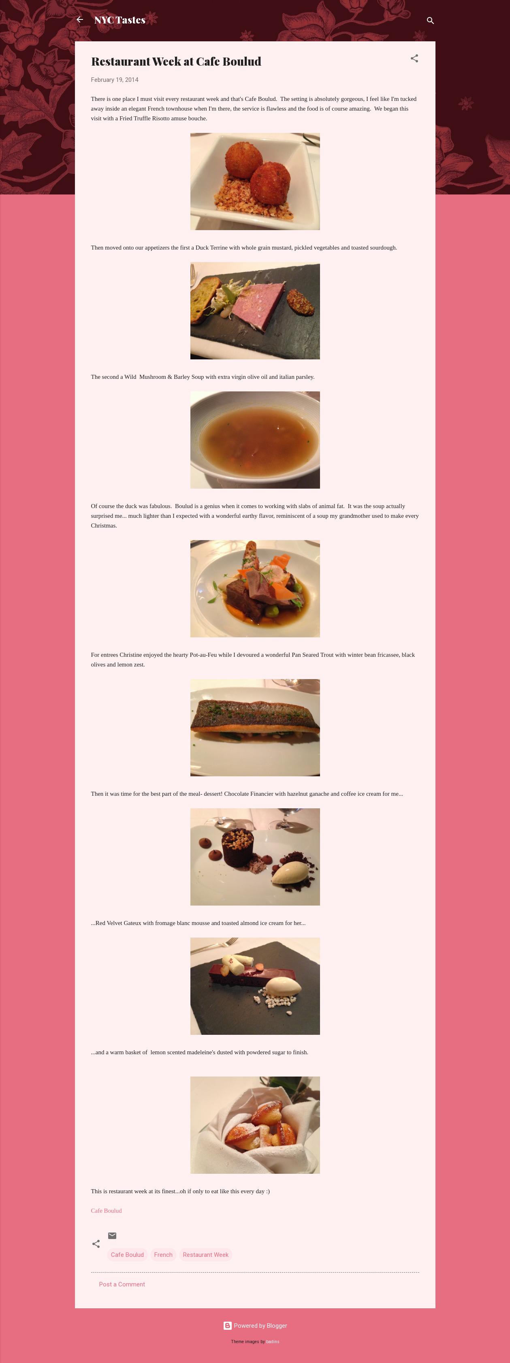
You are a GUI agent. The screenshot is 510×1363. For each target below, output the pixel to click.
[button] (414, 59)
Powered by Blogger (255, 1325)
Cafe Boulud (127, 1254)
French (163, 1254)
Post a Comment (122, 1284)
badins (273, 1341)
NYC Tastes (119, 19)
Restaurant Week (205, 1254)
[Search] (430, 22)
